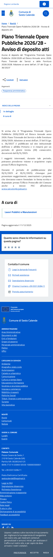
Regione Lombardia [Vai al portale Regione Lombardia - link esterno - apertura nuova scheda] (11, 4)
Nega (46, 553)
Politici (5, 347)
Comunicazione (8, 376)
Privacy (3, 498)
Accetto (34, 553)
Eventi (4, 438)
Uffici (4, 351)
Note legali (5, 505)
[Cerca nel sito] (46, 13)
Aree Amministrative (11, 332)
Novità (13, 23)
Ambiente (6, 363)
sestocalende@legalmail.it (14, 189)
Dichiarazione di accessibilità (13, 511)
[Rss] (12, 528)
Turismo (5, 401)
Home (4, 23)
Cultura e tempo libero (12, 379)
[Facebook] (3, 528)
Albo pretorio (6, 495)
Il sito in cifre (6, 508)
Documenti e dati (9, 335)
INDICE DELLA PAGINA (26, 105)
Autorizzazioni (8, 370)
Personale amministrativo (13, 344)
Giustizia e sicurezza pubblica (15, 385)
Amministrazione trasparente (13, 492)
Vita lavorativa (8, 404)
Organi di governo (10, 341)
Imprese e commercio (11, 389)
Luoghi (5, 435)
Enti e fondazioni (9, 338)
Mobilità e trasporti (10, 392)
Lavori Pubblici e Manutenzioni (21, 212)
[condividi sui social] (8, 80)
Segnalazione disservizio (12, 486)
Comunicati (7, 420)
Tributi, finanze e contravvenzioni (17, 398)
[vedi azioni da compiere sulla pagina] (21, 80)
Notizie (5, 423)
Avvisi (4, 417)
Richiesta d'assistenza (11, 489)
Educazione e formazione (13, 382)
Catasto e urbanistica (11, 373)
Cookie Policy (6, 502)
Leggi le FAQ (7, 483)
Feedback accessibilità (10, 514)
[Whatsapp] (8, 528)
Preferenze (20, 553)
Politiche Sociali (9, 395)
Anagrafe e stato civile (12, 367)
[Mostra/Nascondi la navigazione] (3, 13)
